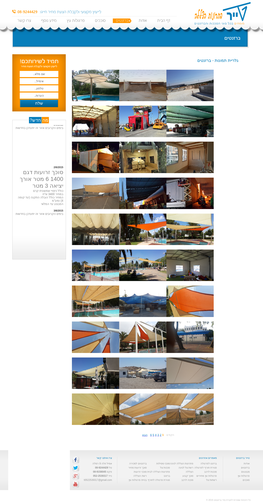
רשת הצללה (139, 475)
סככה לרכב (187, 480)
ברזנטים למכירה (137, 463)
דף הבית (163, 21)
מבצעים (245, 471)
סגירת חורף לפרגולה (205, 467)
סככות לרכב (210, 471)
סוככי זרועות (140, 471)
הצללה (189, 471)
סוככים (100, 21)
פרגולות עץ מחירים (206, 475)
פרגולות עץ (76, 21)
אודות (143, 21)
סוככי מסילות (163, 463)
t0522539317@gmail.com (98, 480)
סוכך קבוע (187, 475)
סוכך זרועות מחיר (137, 467)
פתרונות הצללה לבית (158, 471)
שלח (39, 103)
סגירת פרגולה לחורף (159, 480)
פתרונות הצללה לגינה (182, 463)
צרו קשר (24, 21)
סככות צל (165, 467)
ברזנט (167, 475)
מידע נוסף (49, 21)
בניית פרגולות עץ (138, 480)
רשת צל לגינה (186, 467)
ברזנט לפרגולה (209, 463)
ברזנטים (122, 21)
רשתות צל (211, 480)
